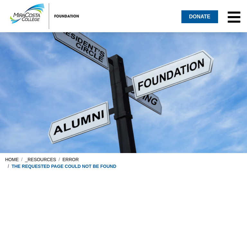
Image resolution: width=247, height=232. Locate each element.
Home (12, 159)
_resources (40, 159)
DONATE (199, 16)
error (70, 159)
